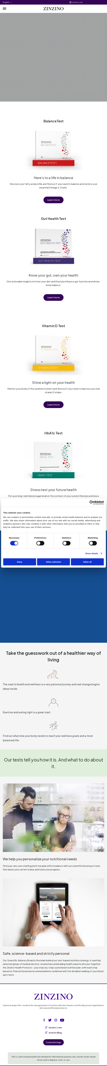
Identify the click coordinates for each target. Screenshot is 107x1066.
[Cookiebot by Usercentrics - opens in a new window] (91, 503)
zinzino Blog (53, 1032)
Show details (91, 553)
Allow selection (53, 562)
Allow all (87, 562)
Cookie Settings (53, 1042)
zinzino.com (77, 2)
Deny (19, 562)
